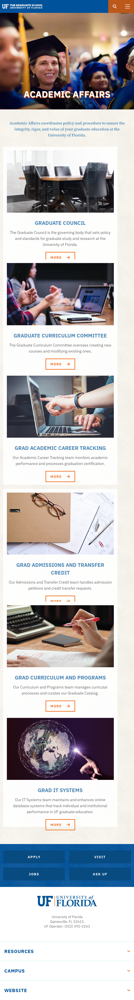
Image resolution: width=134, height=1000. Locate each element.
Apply (34, 857)
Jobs (34, 874)
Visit (100, 857)
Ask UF (100, 874)
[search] (114, 6)
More (60, 257)
